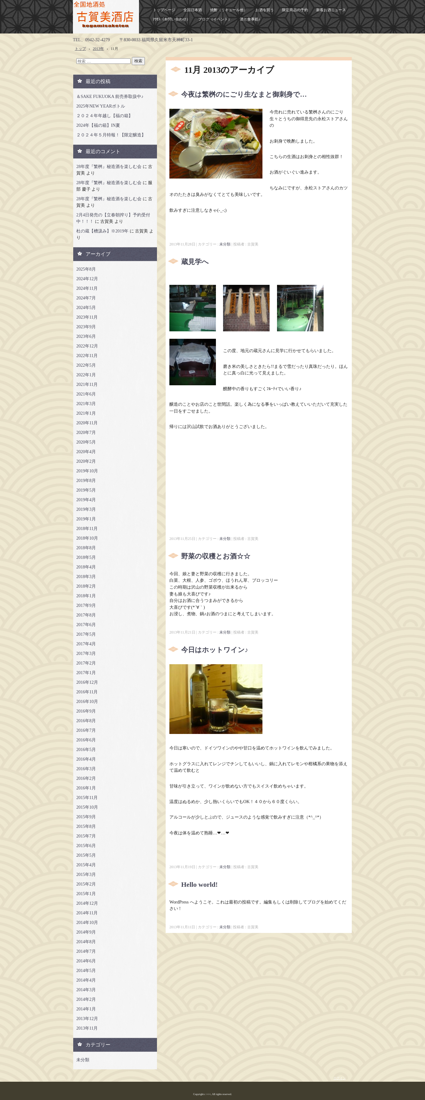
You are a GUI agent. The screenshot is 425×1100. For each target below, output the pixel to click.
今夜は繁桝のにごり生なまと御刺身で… (244, 94)
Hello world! (199, 884)
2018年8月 (86, 548)
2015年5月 (86, 855)
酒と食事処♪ (250, 19)
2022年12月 (87, 346)
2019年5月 (86, 490)
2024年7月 (86, 298)
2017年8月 (86, 615)
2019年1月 (86, 519)
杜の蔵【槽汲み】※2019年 (102, 231)
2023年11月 (87, 317)
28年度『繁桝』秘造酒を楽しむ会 (108, 166)
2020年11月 (87, 423)
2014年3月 (86, 989)
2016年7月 (86, 730)
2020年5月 (86, 442)
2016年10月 (87, 701)
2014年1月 (86, 1009)
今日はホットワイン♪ (214, 650)
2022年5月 (86, 365)
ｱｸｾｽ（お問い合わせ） (171, 19)
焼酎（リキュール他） (228, 10)
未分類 (224, 244)
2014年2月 (86, 999)
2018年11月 (87, 528)
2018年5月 (86, 557)
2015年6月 (86, 845)
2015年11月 (87, 797)
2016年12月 (87, 682)
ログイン (339, 1078)
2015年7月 (86, 836)
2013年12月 (87, 1018)
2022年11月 (87, 355)
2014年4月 (86, 980)
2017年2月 (86, 663)
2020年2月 (86, 461)
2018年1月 (86, 596)
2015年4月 (86, 865)
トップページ (164, 10)
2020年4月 (86, 451)
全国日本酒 (192, 10)
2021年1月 (86, 413)
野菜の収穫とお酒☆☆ (215, 556)
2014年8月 (86, 941)
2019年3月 (86, 509)
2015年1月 (86, 893)
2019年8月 (86, 480)
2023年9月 (86, 327)
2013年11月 (87, 1028)
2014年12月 (87, 903)
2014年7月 (86, 951)
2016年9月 (86, 711)
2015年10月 (87, 807)
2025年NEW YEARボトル (100, 106)
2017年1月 (86, 672)
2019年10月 (87, 471)
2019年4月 (86, 499)
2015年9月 (86, 817)
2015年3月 (86, 874)
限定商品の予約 (295, 10)
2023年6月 (86, 336)
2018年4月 (86, 567)
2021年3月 (86, 403)
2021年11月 (87, 384)
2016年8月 (86, 720)
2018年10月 (87, 538)
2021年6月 (86, 394)
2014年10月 (87, 922)
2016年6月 (86, 740)
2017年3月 (86, 653)
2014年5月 (86, 970)
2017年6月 (86, 624)
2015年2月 (86, 884)
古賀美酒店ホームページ (106, 16)
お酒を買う (264, 10)
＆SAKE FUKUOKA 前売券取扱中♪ (109, 96)
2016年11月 (87, 692)
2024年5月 (86, 307)
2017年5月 (86, 634)
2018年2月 (86, 586)
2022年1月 (86, 375)
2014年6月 (86, 961)
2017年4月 (86, 644)
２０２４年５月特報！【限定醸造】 (111, 135)
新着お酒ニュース (331, 10)
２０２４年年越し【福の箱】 (104, 115)
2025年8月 (86, 269)
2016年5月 (86, 749)
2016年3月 (86, 768)
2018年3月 (86, 576)
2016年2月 (86, 778)
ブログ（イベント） (215, 19)
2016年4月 (86, 759)
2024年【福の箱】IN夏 (98, 125)
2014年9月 (86, 932)
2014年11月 (87, 913)
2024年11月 (87, 288)
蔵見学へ (195, 262)
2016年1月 (86, 788)
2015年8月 (86, 826)
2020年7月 (86, 432)
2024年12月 (87, 278)
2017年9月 (86, 605)
